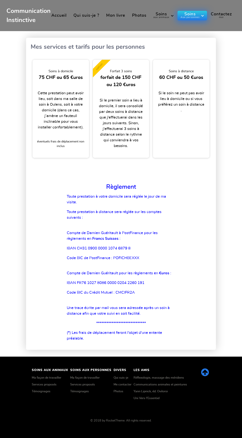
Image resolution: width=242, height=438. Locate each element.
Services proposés (44, 384)
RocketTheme (115, 420)
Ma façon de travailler (46, 377)
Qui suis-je (121, 377)
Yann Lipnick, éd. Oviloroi (151, 391)
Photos (118, 391)
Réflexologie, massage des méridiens (159, 377)
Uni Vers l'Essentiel (147, 398)
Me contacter (122, 384)
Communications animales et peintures (160, 384)
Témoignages (41, 391)
